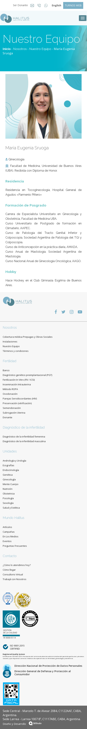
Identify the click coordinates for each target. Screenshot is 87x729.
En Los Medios (10, 536)
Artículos (7, 527)
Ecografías (8, 465)
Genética (8, 474)
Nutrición (7, 488)
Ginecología (9, 479)
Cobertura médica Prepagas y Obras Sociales (28, 336)
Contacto (10, 556)
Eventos (7, 541)
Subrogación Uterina (14, 412)
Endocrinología (11, 470)
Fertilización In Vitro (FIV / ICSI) (19, 379)
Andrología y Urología (14, 460)
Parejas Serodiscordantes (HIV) (20, 398)
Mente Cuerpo (10, 484)
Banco (6, 370)
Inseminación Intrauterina (17, 384)
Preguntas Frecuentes (15, 545)
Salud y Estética (11, 507)
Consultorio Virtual (13, 574)
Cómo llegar (9, 569)
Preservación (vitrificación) (17, 403)
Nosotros (20, 49)
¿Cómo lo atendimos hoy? (17, 565)
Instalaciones (10, 341)
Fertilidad (9, 361)
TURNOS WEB (73, 5)
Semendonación (12, 408)
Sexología (8, 503)
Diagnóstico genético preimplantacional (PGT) (27, 375)
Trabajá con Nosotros (14, 579)
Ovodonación (10, 393)
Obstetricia (9, 493)
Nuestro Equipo (40, 49)
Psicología (8, 498)
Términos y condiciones (16, 351)
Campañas (9, 531)
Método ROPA (10, 389)
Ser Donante (19, 5)
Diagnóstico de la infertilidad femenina (24, 436)
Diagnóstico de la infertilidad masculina (24, 441)
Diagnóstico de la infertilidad (24, 427)
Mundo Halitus (13, 518)
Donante (7, 417)
